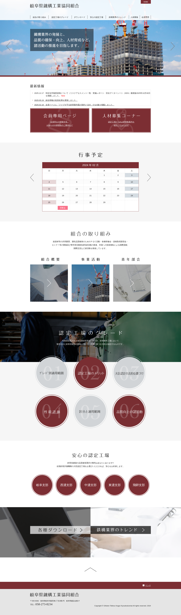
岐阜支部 (42, 485)
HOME (146, 2)
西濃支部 (66, 485)
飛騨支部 (139, 485)
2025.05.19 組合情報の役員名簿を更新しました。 (60, 100)
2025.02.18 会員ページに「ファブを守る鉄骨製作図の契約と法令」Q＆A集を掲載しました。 (78, 105)
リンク (148, 585)
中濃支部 (90, 485)
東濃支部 (115, 485)
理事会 (62, 208)
